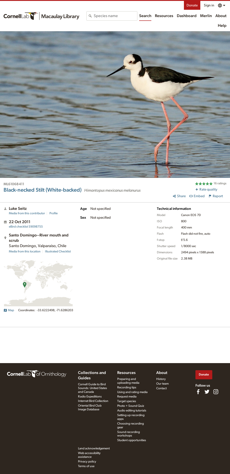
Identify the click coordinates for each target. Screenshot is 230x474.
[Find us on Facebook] (198, 391)
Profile (53, 213)
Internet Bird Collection (93, 401)
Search (145, 16)
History (161, 379)
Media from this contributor (27, 213)
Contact (161, 388)
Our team (162, 383)
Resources (164, 16)
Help (222, 26)
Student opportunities (131, 440)
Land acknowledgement (94, 448)
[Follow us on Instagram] (215, 391)
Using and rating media (132, 392)
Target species (126, 401)
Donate (192, 5)
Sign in (209, 5)
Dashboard (187, 16)
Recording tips (126, 387)
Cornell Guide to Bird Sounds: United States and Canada (92, 388)
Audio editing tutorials (131, 410)
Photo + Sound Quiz (130, 405)
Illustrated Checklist (58, 251)
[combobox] (115, 16)
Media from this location (25, 251)
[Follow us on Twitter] (207, 391)
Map (9, 310)
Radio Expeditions (90, 396)
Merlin (206, 16)
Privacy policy (87, 461)
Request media (126, 396)
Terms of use (86, 466)
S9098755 (26, 226)
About (220, 16)
